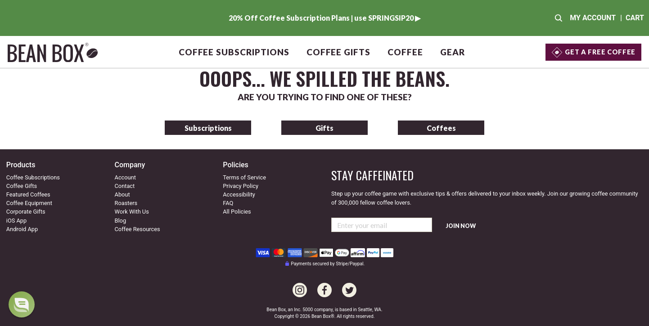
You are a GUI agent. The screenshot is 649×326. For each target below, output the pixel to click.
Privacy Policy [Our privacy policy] (240, 186)
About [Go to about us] (122, 194)
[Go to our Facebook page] (324, 284)
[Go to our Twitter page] (349, 284)
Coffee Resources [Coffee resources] (137, 229)
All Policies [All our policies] (237, 211)
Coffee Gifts (338, 52)
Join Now (461, 226)
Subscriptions (208, 128)
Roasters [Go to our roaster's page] (126, 203)
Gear (452, 52)
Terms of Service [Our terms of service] (244, 177)
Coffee (405, 52)
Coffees (441, 128)
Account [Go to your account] (125, 177)
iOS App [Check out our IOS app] (16, 220)
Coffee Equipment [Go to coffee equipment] (29, 203)
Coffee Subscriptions (234, 52)
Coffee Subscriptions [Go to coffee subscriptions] (33, 177)
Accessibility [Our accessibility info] (239, 194)
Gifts (324, 128)
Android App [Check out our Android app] (22, 229)
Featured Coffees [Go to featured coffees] (28, 194)
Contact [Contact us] (125, 186)
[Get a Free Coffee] (593, 52)
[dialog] (22, 304)
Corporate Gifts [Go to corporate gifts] (25, 211)
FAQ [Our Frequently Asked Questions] (228, 203)
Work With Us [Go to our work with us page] (132, 211)
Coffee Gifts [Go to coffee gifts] (21, 186)
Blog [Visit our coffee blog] (120, 220)
